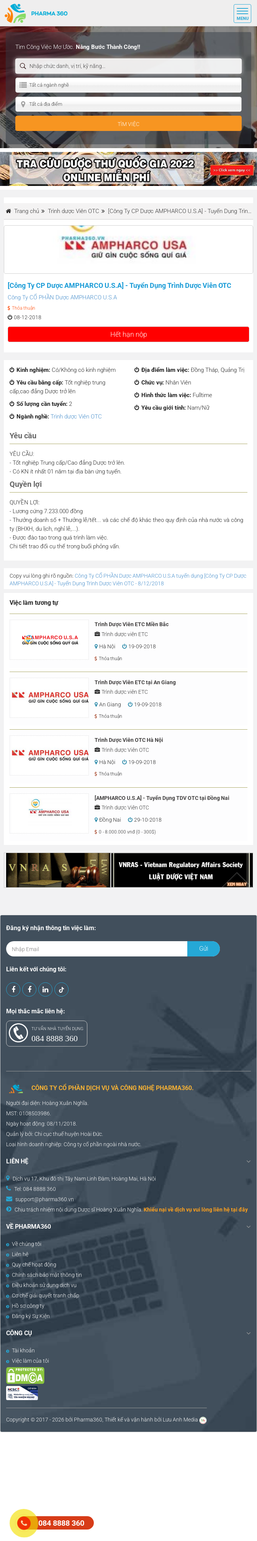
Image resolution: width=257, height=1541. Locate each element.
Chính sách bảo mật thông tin (44, 1275)
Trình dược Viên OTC (76, 416)
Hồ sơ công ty (25, 1306)
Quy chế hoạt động (31, 1265)
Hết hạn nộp (128, 334)
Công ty (73, 1144)
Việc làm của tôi (27, 1361)
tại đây (239, 1210)
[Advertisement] (128, 1485)
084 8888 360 (54, 1038)
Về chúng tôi (23, 1244)
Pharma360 (88, 1420)
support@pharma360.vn (44, 1199)
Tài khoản (20, 1350)
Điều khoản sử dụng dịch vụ (41, 1285)
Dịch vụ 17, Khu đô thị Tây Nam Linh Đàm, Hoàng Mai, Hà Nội (84, 1179)
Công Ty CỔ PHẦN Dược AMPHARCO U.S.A (62, 297)
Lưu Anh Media (180, 1420)
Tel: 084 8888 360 (35, 1189)
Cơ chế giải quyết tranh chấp (42, 1295)
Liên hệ (17, 1254)
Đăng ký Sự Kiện (28, 1316)
